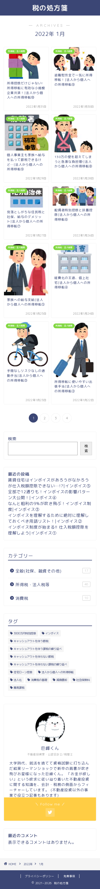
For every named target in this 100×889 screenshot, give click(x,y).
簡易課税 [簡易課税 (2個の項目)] (19, 688)
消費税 (52, 598)
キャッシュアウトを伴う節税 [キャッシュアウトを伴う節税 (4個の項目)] (31, 641)
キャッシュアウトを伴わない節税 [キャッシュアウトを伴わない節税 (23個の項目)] (34, 656)
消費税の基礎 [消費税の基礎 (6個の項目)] (39, 680)
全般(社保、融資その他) (52, 571)
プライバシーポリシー (39, 876)
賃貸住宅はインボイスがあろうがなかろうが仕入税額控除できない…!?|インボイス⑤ (49, 483)
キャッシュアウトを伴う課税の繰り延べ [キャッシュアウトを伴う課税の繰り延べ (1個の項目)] (38, 649)
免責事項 (69, 876)
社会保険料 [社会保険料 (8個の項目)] (83, 680)
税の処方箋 (50, 7)
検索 (12, 439)
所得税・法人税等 (52, 584)
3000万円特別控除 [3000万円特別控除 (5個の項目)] (25, 633)
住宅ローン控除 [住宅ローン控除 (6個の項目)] (23, 672)
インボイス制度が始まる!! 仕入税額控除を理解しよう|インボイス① (48, 530)
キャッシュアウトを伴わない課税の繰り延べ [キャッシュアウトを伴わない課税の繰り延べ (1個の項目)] (40, 664)
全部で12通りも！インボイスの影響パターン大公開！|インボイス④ (49, 494)
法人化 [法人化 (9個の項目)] (18, 680)
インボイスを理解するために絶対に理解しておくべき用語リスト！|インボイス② (48, 518)
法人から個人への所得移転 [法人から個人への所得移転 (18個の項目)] (58, 672)
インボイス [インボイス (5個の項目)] (52, 633)
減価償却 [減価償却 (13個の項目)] (61, 680)
